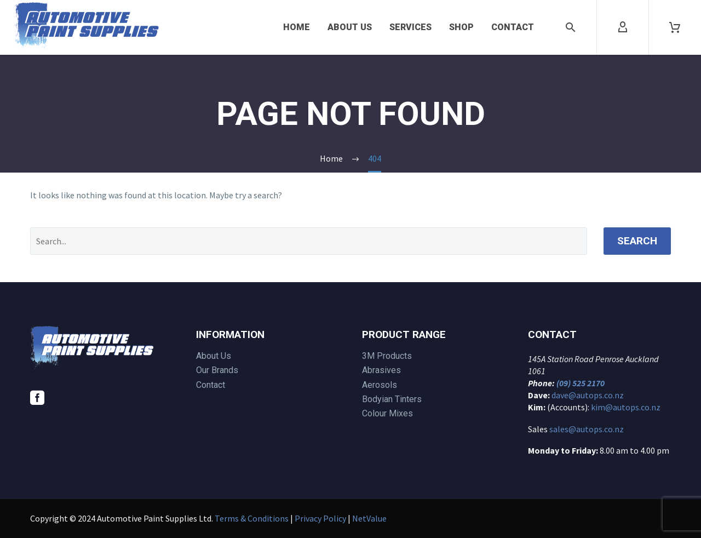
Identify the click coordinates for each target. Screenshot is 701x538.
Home (296, 27)
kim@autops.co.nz (625, 407)
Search (637, 240)
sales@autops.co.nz (586, 428)
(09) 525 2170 (580, 382)
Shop (461, 27)
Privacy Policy (320, 518)
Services (410, 27)
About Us (349, 27)
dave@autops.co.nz (587, 395)
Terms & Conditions (252, 518)
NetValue (369, 518)
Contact (512, 27)
